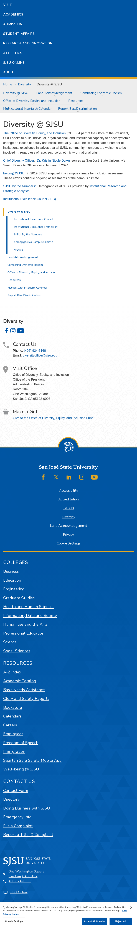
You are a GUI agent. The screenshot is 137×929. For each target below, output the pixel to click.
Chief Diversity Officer (18, 160)
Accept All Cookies (94, 921)
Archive (18, 250)
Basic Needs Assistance (24, 690)
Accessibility (68, 490)
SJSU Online (14, 62)
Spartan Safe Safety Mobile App (32, 760)
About (9, 72)
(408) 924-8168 (35, 350)
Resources (75, 101)
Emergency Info (17, 817)
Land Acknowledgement (54, 93)
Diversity (24, 84)
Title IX (68, 508)
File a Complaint (18, 826)
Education (12, 580)
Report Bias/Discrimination (77, 108)
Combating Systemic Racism (101, 93)
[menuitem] (16, 93)
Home (7, 84)
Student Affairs (19, 34)
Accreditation (68, 499)
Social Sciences (16, 651)
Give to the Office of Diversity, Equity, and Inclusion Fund (53, 418)
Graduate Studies (19, 598)
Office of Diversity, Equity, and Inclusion (31, 101)
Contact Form (15, 790)
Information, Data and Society (30, 615)
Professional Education (23, 633)
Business (11, 571)
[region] (68, 915)
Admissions (14, 24)
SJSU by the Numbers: (19, 186)
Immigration (14, 751)
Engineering (14, 589)
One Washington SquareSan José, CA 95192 (26, 873)
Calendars (12, 716)
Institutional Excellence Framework (36, 227)
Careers (10, 725)
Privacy (68, 534)
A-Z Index (12, 672)
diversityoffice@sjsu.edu (40, 355)
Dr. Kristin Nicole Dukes (54, 160)
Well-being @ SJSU (21, 769)
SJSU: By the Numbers (28, 234)
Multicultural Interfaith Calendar (27, 108)
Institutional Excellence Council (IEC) (29, 199)
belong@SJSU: (14, 173)
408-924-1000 (20, 881)
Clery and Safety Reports (26, 698)
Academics (13, 14)
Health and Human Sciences (28, 606)
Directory (11, 799)
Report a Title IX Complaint (28, 834)
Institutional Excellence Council (33, 219)
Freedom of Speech (20, 742)
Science (10, 642)
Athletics (12, 53)
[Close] (131, 908)
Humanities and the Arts (25, 624)
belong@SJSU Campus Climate (33, 242)
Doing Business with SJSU (26, 808)
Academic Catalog (19, 681)
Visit (7, 5)
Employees (13, 734)
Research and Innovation (28, 43)
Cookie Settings (68, 543)
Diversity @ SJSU (49, 84)
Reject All (120, 921)
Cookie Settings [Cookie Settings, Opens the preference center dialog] (14, 921)
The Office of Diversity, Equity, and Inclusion (34, 133)
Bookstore (12, 707)
